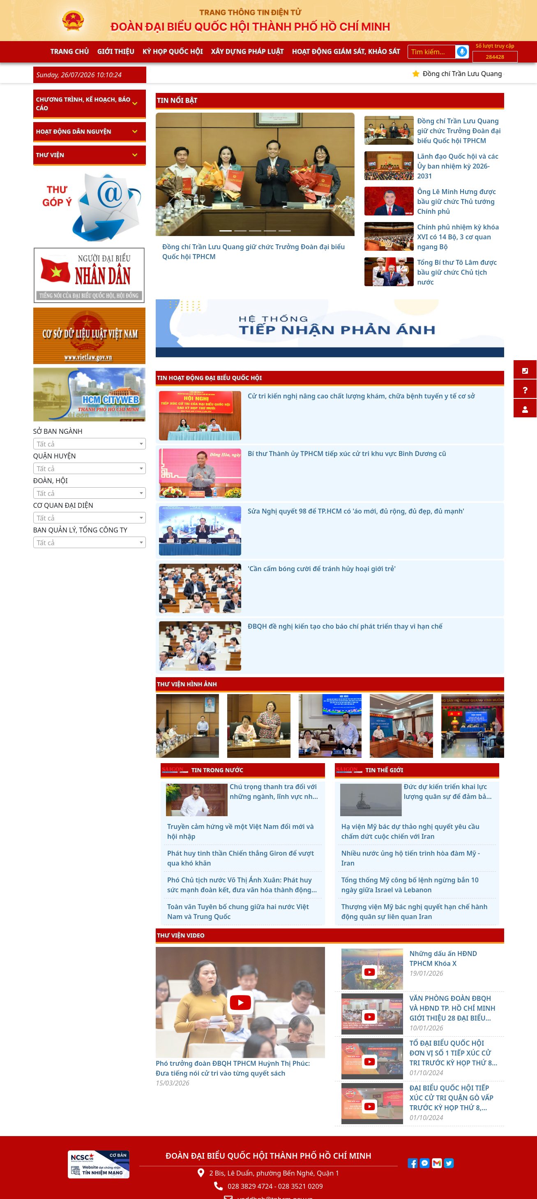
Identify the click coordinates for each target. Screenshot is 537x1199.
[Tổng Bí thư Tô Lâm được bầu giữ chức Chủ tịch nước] (285, 231)
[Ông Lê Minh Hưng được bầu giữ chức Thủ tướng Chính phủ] (255, 231)
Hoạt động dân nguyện (73, 131)
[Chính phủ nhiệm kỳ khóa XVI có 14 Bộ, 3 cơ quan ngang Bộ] (270, 231)
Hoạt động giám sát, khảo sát (346, 51)
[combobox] (89, 443)
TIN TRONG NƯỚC (202, 770)
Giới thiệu (115, 51)
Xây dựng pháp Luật (247, 51)
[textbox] (90, 444)
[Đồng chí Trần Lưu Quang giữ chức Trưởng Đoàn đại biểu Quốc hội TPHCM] (225, 231)
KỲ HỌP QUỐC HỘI (173, 51)
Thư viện (50, 155)
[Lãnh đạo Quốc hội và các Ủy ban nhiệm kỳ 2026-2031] (240, 231)
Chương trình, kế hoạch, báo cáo (83, 103)
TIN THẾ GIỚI (369, 770)
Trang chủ (70, 51)
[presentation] (161, 727)
